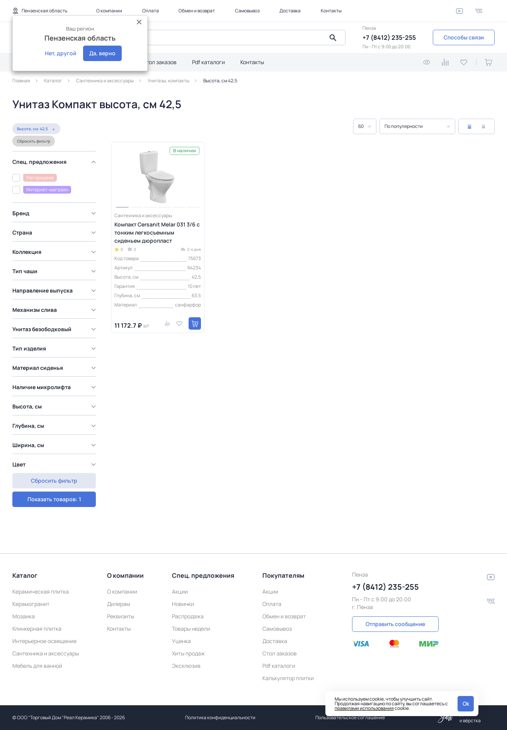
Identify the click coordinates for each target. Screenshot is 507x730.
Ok (466, 703)
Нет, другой (60, 53)
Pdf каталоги (208, 62)
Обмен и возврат (197, 10)
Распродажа (188, 616)
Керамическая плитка (40, 591)
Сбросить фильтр (33, 141)
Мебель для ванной (37, 665)
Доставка (290, 10)
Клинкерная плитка (36, 628)
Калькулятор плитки (288, 678)
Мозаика (23, 616)
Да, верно (102, 53)
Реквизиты (120, 616)
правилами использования (364, 708)
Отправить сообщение (395, 624)
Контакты (331, 10)
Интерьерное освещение (44, 641)
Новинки (183, 603)
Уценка (181, 641)
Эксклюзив (186, 665)
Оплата (150, 10)
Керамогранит (30, 603)
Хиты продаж (188, 653)
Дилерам (118, 603)
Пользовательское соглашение (350, 717)
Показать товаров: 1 (54, 480)
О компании (109, 10)
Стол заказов (159, 62)
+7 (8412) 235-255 (389, 37)
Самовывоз (247, 10)
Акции (180, 591)
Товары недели (191, 628)
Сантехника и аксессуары (45, 653)
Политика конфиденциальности (220, 717)
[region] (56, 314)
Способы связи (464, 37)
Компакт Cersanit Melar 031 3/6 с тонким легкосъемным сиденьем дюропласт (157, 232)
